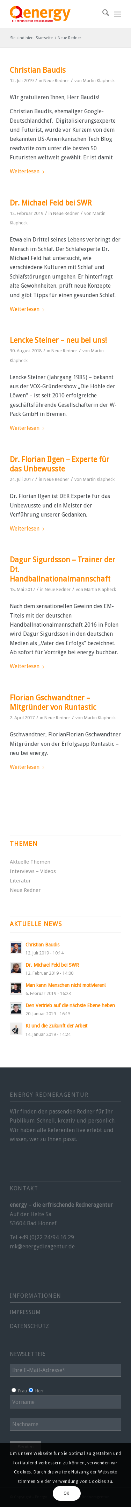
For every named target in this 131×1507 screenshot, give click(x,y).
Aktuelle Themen (30, 862)
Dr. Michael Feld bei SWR (51, 203)
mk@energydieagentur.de (42, 1246)
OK (67, 1493)
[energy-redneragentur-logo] (54, 14)
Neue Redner (56, 80)
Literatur (20, 881)
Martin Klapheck (99, 80)
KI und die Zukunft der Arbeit (56, 1026)
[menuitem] (102, 14)
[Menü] (117, 14)
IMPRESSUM (25, 1312)
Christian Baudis (38, 70)
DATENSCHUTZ (29, 1326)
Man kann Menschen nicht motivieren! (65, 985)
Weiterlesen (27, 171)
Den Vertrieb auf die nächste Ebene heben (70, 1005)
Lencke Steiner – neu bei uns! (58, 340)
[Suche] (102, 14)
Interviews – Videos (33, 871)
